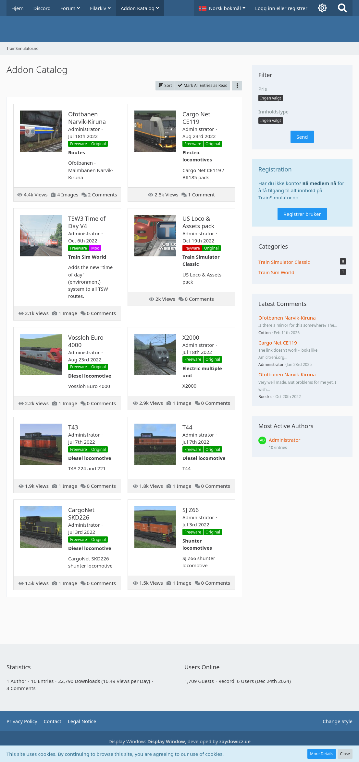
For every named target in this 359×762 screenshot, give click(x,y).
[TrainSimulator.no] (179, 29)
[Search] (342, 8)
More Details (321, 753)
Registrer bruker (302, 214)
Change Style (338, 721)
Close (345, 753)
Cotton (264, 332)
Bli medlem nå (320, 183)
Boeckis (265, 396)
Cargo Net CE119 (277, 342)
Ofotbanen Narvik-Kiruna (287, 317)
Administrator (271, 364)
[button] (222, 8)
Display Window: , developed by (179, 741)
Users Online (201, 667)
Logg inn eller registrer (281, 8)
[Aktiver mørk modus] (322, 8)
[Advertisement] (124, 618)
